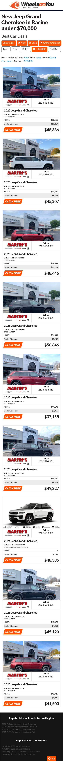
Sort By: (54, 49)
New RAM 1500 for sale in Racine (16, 746)
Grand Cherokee (50, 43)
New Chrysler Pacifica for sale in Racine (18, 754)
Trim (6, 49)
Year (15, 49)
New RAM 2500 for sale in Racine (16, 749)
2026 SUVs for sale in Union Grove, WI (18, 729)
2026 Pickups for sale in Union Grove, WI (19, 724)
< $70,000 (39, 49)
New (22, 43)
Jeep (33, 43)
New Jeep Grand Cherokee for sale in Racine (21, 752)
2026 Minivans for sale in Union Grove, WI (19, 727)
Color (25, 49)
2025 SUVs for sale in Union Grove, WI (18, 732)
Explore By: (9, 43)
